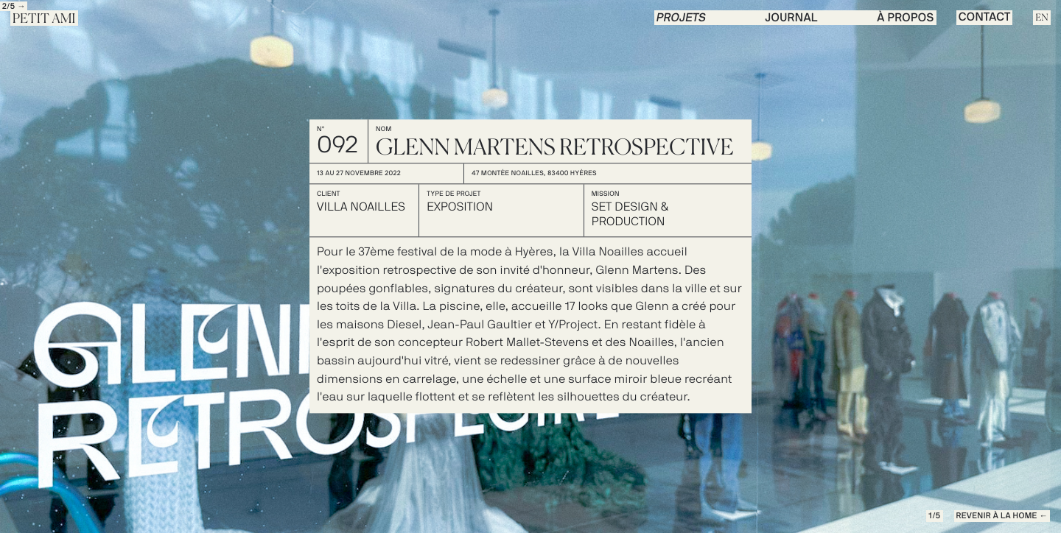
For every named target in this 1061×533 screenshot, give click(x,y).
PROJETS (681, 18)
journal (792, 18)
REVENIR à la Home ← (1002, 516)
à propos (905, 18)
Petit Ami (44, 19)
